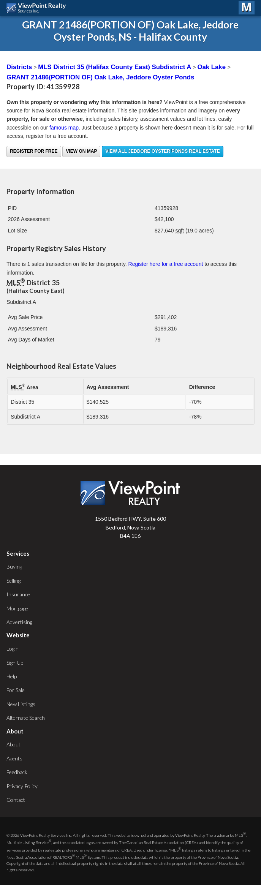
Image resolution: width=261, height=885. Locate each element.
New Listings (20, 704)
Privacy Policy (22, 786)
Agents (14, 758)
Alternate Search (25, 717)
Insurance (18, 594)
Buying (14, 566)
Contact (15, 799)
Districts (19, 67)
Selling (13, 580)
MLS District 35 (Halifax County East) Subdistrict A (114, 67)
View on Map (81, 151)
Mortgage (17, 608)
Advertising (19, 622)
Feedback (16, 772)
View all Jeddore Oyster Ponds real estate (162, 151)
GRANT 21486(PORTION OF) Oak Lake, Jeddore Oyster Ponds (100, 77)
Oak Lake (212, 67)
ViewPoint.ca (38, 8)
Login (12, 648)
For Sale (15, 690)
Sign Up (14, 662)
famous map (64, 128)
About (13, 744)
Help (11, 676)
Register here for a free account (165, 264)
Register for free (33, 151)
